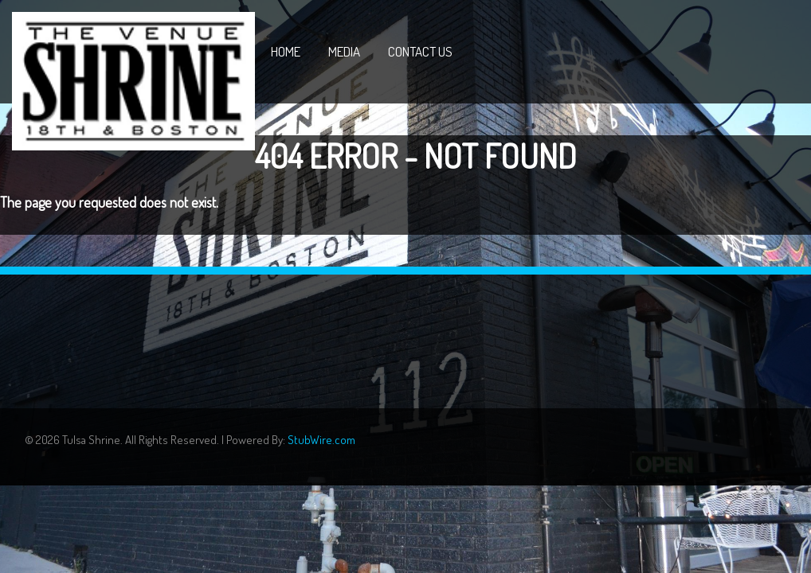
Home (285, 51)
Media (344, 51)
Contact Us (420, 51)
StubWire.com (321, 439)
